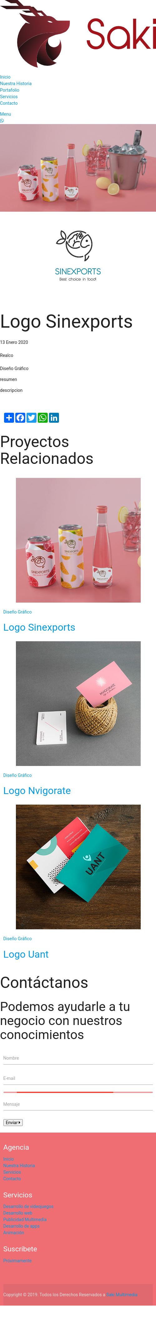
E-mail (9, 1078)
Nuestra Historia (16, 83)
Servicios (9, 96)
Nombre (11, 1058)
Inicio (5, 77)
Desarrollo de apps (21, 1226)
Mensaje (11, 1104)
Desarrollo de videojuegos (28, 1206)
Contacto (9, 103)
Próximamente (17, 1260)
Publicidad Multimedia (25, 1219)
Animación (13, 1232)
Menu (5, 114)
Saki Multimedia (122, 1294)
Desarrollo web (17, 1212)
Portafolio (9, 90)
